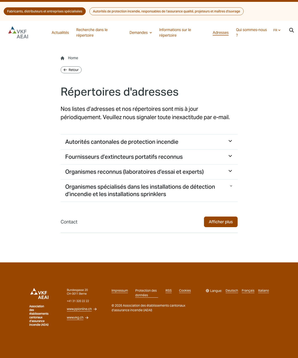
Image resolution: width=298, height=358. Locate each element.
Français (248, 290)
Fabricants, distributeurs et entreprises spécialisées (44, 11)
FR (276, 30)
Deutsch (232, 290)
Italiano (263, 290)
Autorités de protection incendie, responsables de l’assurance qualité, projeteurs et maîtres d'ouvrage (166, 11)
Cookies (185, 290)
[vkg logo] (20, 32)
